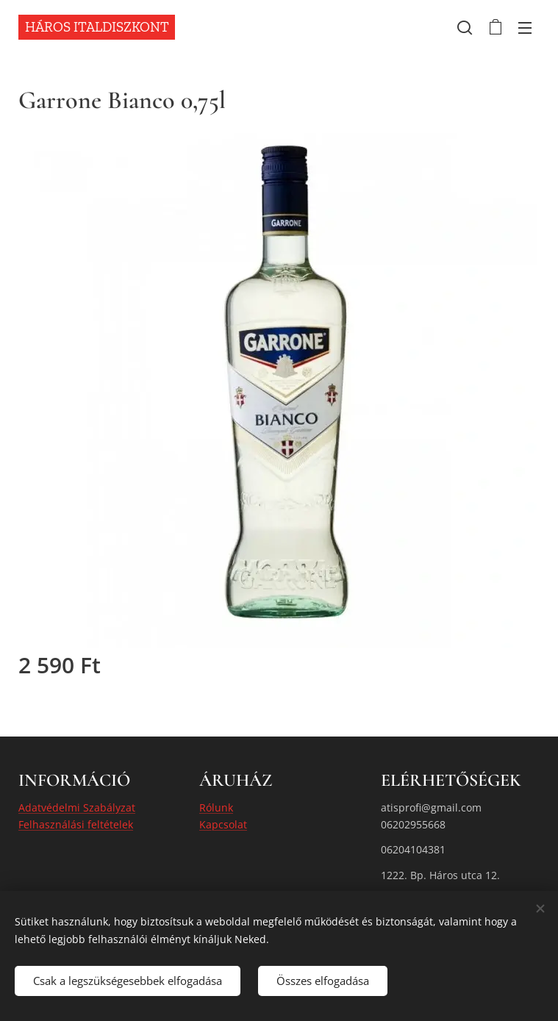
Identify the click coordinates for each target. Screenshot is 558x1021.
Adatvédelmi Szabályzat (76, 808)
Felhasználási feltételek (75, 824)
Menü (525, 28)
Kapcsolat (223, 824)
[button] (464, 27)
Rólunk (216, 808)
